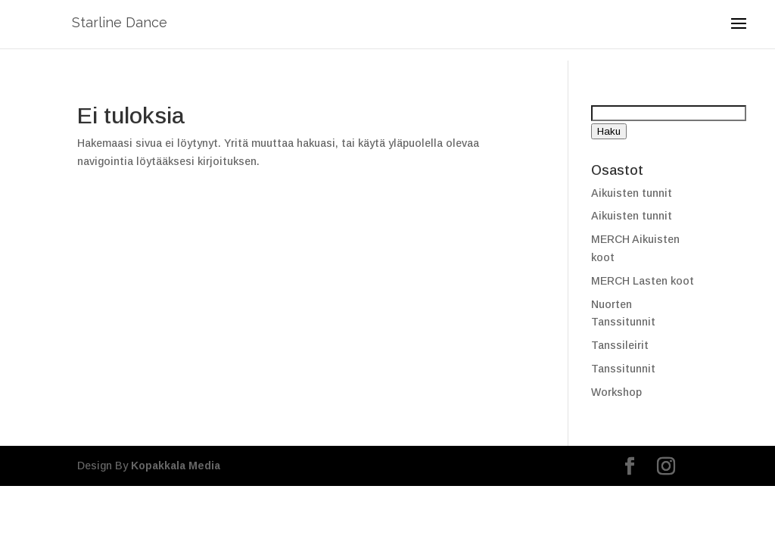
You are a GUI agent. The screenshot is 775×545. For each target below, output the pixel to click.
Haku (609, 131)
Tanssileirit (620, 345)
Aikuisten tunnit (631, 193)
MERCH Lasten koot (642, 281)
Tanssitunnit (623, 369)
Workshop (616, 392)
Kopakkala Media (175, 465)
